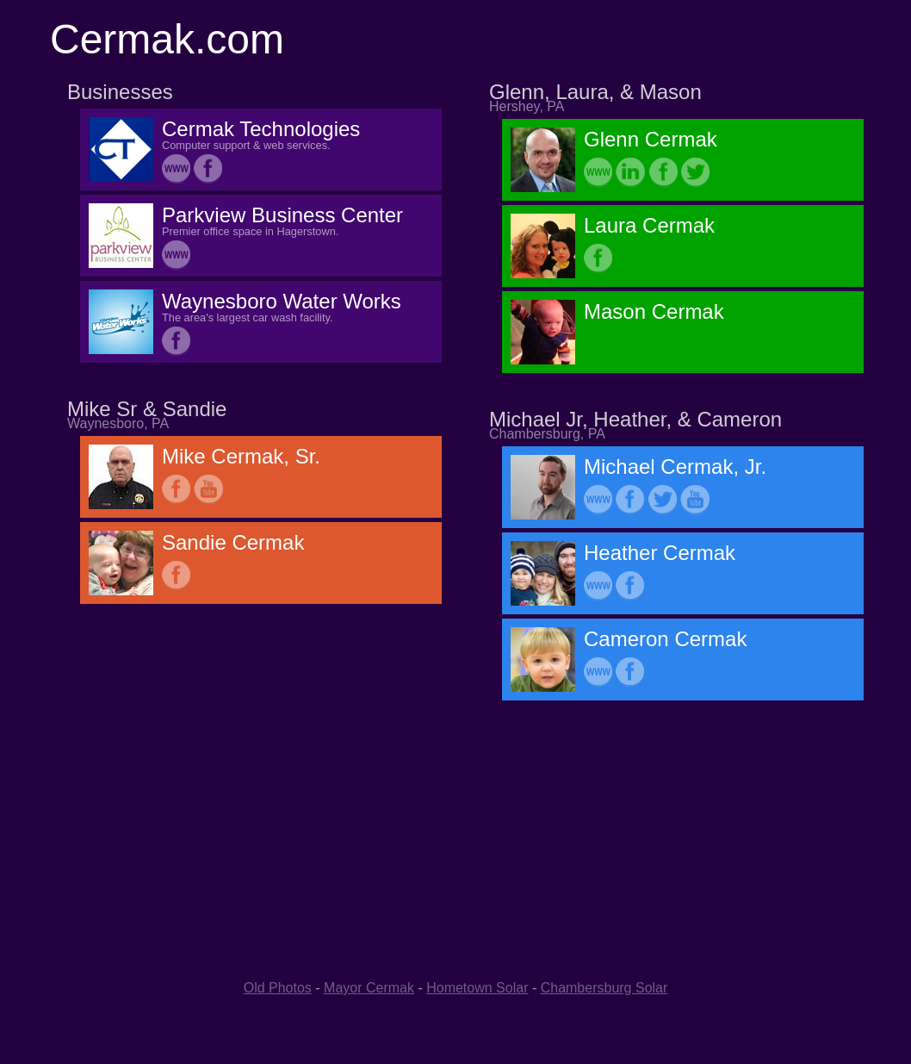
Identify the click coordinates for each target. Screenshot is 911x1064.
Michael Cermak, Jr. (675, 466)
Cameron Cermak (665, 638)
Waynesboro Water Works (281, 301)
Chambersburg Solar (604, 987)
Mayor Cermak (369, 987)
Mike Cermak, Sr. (241, 456)
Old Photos (278, 987)
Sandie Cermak (233, 542)
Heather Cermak (659, 552)
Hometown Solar (477, 987)
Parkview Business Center (282, 215)
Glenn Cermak (650, 139)
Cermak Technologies (261, 128)
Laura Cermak (649, 225)
